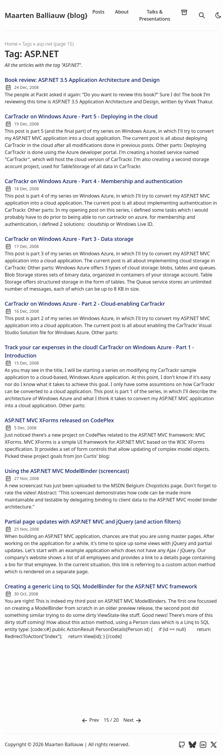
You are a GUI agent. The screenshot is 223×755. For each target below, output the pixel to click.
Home (11, 44)
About (121, 12)
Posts (98, 12)
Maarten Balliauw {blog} (46, 15)
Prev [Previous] (90, 720)
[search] (202, 15)
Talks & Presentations (154, 15)
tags (27, 44)
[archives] (184, 12)
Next (132, 720)
